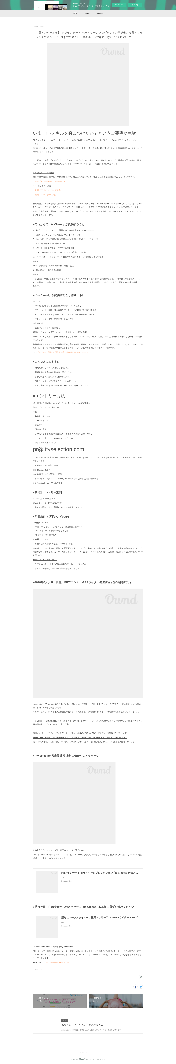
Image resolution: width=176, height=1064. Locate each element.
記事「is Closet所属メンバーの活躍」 (51, 181)
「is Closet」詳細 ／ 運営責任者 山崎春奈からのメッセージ (62, 352)
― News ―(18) (37, 969)
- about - (87, 13)
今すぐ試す (118, 5)
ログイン (135, 5)
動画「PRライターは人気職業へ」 (49, 190)
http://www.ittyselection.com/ (58, 962)
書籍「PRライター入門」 (46, 195)
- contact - (99, 13)
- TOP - (76, 13)
